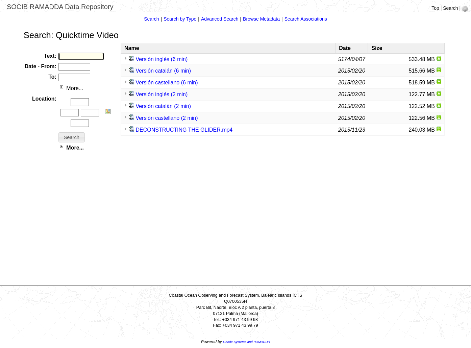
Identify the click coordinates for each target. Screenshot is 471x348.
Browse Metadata (261, 19)
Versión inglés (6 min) (161, 59)
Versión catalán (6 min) (163, 71)
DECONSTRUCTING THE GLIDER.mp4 (183, 130)
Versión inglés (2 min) (161, 94)
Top (435, 8)
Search (450, 8)
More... (70, 88)
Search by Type (180, 19)
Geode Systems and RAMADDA (246, 342)
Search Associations (305, 19)
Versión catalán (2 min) (163, 106)
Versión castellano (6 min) (166, 82)
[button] (71, 137)
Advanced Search (220, 19)
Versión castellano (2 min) (166, 118)
